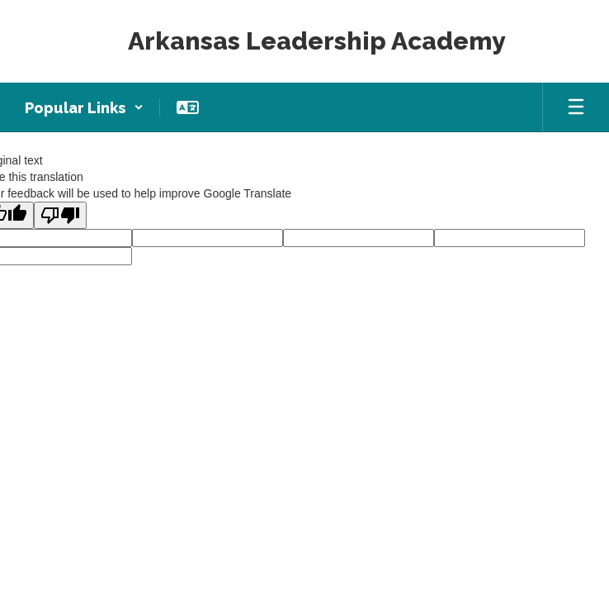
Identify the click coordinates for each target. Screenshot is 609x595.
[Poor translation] (60, 215)
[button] (84, 107)
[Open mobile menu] (576, 107)
